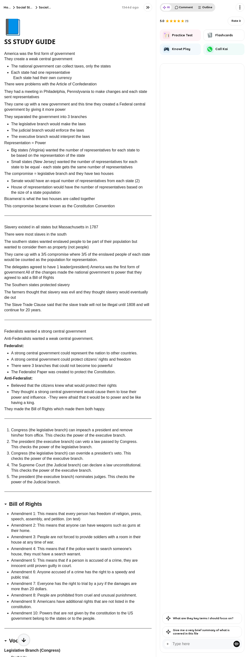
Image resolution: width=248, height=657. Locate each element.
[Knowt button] (148, 7)
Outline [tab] (205, 7)
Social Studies (27, 7)
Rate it (236, 20)
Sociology (47, 7)
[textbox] (202, 644)
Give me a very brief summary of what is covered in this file (198, 632)
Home (8, 7)
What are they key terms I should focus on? (199, 618)
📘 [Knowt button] (12, 26)
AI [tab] (166, 7)
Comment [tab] (184, 7)
